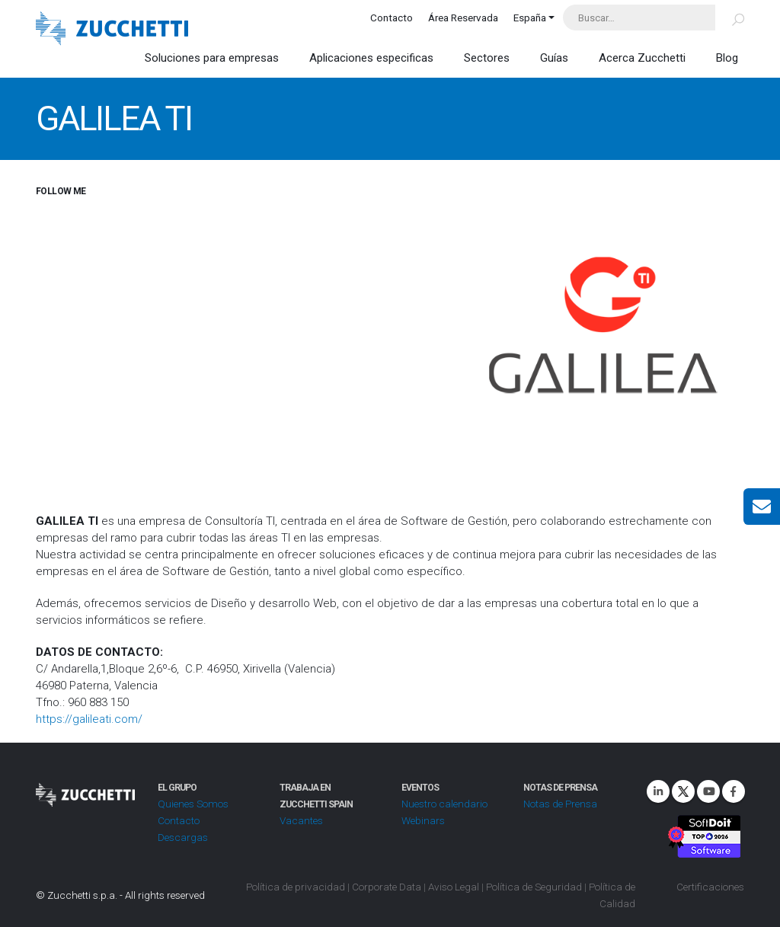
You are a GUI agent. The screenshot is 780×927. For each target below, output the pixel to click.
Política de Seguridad (534, 887)
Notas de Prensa (560, 804)
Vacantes (301, 820)
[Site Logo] (112, 30)
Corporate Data (386, 887)
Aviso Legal (453, 887)
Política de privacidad (295, 887)
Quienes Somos (193, 804)
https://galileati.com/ (89, 719)
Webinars (423, 820)
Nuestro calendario (444, 804)
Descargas (183, 837)
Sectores (487, 58)
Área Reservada (463, 17)
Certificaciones (710, 887)
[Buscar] (729, 17)
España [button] (529, 17)
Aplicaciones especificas (371, 58)
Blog (727, 58)
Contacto (391, 17)
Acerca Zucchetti (642, 58)
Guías (554, 58)
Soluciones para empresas (212, 58)
